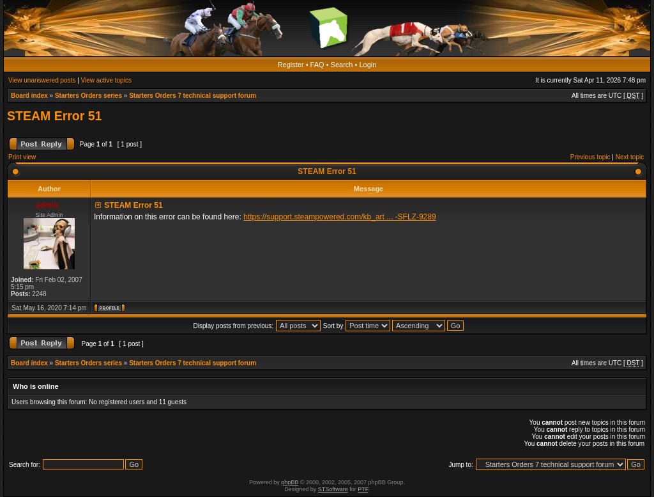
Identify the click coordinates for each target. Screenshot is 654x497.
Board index (29, 95)
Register (291, 64)
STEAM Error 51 (54, 116)
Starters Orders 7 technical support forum (192, 95)
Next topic (630, 157)
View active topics (106, 80)
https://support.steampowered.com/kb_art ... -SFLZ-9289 (339, 216)
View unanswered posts (41, 80)
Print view (22, 157)
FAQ (317, 64)
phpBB (289, 482)
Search (342, 64)
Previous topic (590, 157)
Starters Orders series (88, 95)
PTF (363, 489)
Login (367, 64)
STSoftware (333, 489)
